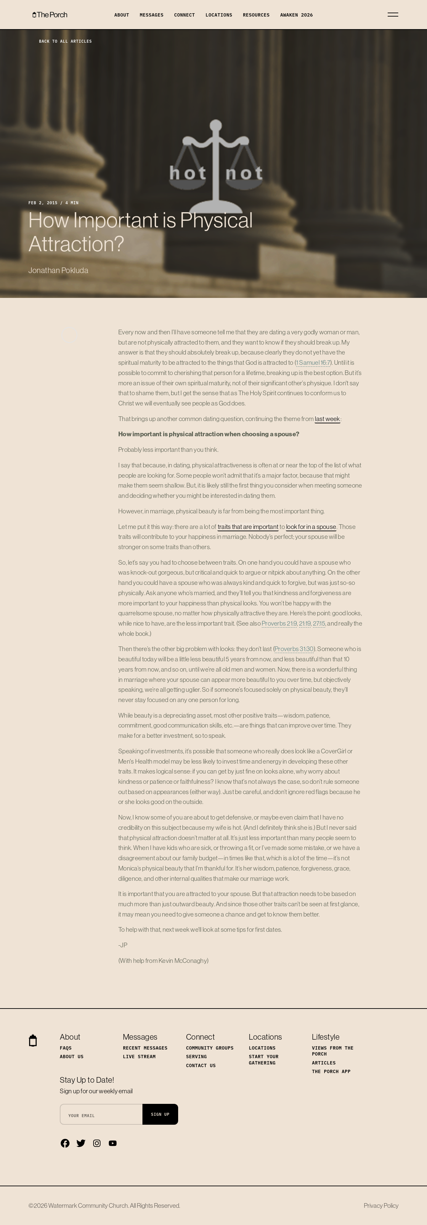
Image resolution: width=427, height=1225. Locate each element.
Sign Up (160, 1114)
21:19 (305, 623)
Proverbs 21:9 (279, 623)
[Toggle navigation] (393, 14)
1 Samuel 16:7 (313, 362)
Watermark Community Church (88, 1205)
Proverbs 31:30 (294, 649)
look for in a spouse (311, 527)
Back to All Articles (60, 41)
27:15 (319, 623)
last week (327, 419)
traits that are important (248, 527)
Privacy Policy (381, 1205)
